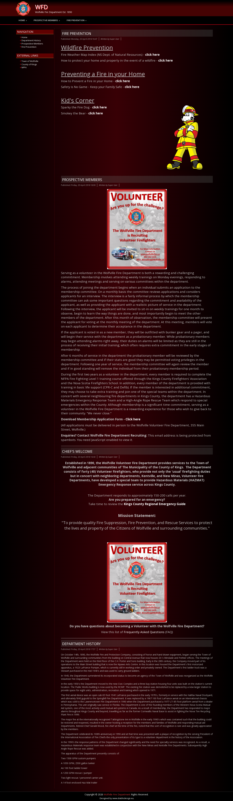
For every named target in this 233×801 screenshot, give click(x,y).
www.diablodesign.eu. (123, 798)
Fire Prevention (76, 33)
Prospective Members (82, 179)
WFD (41, 7)
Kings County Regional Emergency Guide (155, 504)
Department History (81, 643)
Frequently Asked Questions (144, 632)
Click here (133, 419)
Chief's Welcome (77, 451)
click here (152, 55)
